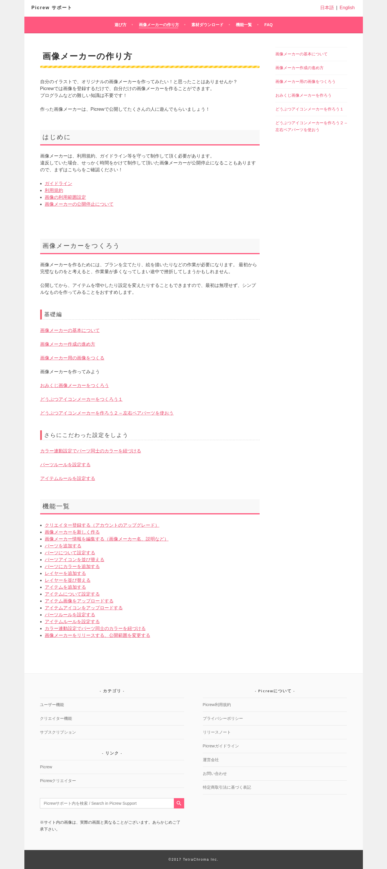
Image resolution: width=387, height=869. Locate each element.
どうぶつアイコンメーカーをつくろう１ (81, 399)
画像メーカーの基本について (70, 330)
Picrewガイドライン (221, 746)
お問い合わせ (215, 773)
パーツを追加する (63, 545)
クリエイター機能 (56, 718)
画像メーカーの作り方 (159, 24)
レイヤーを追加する (65, 573)
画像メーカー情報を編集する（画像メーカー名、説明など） (107, 538)
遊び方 (120, 24)
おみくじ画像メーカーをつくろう (74, 385)
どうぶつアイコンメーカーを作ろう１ (309, 109)
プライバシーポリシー (223, 718)
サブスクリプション (58, 732)
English (347, 7)
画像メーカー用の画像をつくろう (305, 81)
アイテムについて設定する (72, 594)
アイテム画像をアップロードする (79, 600)
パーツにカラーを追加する (72, 566)
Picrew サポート (52, 7)
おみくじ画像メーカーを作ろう (303, 95)
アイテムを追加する (65, 587)
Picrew (46, 767)
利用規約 (54, 190)
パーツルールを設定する (65, 464)
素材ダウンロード (207, 24)
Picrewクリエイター (58, 780)
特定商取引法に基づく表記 (227, 787)
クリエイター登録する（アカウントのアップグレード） (102, 525)
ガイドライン (58, 183)
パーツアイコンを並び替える (74, 559)
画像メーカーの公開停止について (79, 204)
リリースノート (217, 732)
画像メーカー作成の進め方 (67, 344)
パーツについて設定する (70, 552)
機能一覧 (244, 24)
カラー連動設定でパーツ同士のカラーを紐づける (90, 450)
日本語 (327, 7)
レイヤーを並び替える (68, 580)
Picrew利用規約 (217, 704)
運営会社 (211, 759)
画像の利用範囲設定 (65, 197)
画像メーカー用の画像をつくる (72, 357)
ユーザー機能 (52, 704)
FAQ (269, 24)
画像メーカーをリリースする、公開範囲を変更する (97, 635)
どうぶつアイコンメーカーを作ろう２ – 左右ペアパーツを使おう (107, 413)
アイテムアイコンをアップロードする (84, 607)
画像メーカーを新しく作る (72, 532)
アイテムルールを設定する (67, 478)
